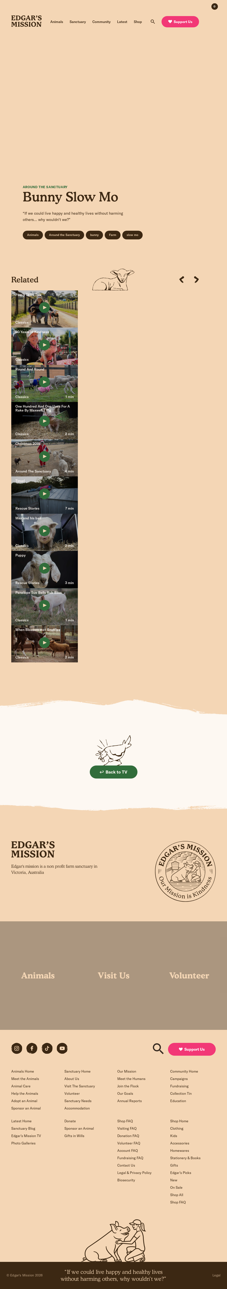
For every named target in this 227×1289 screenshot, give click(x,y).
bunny (94, 235)
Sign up (113, 895)
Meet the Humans (131, 1079)
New (173, 1180)
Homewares (179, 1150)
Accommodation (77, 1108)
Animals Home (22, 1071)
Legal (216, 1275)
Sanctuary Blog (23, 1128)
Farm (112, 235)
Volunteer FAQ (128, 1143)
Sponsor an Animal (26, 1108)
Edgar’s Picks (180, 1172)
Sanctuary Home (77, 1071)
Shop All (176, 1195)
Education (178, 1101)
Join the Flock (128, 1086)
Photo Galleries (23, 1143)
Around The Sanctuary (45, 187)
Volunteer (72, 1093)
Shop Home (179, 1121)
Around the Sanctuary (64, 235)
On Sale (176, 1187)
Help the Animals (24, 1093)
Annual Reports (129, 1101)
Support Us (180, 22)
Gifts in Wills (74, 1136)
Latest (122, 22)
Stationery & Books (185, 1158)
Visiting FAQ (127, 1128)
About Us (71, 1079)
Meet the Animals (25, 1079)
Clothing (176, 1128)
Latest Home (21, 1121)
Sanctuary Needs (77, 1101)
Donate (70, 1121)
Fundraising (179, 1086)
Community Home (184, 1071)
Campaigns (179, 1079)
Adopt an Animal (24, 1101)
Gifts (174, 1165)
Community (101, 22)
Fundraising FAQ (130, 1158)
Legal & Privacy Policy (134, 1172)
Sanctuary (78, 22)
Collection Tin (181, 1093)
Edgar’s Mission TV (26, 1136)
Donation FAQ (128, 1136)
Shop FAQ (125, 1121)
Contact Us (126, 1165)
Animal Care (21, 1086)
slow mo (132, 235)
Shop (138, 22)
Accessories (179, 1143)
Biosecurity (126, 1180)
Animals (56, 22)
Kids (173, 1136)
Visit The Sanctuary (79, 1086)
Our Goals (125, 1093)
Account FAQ (127, 1150)
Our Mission (126, 1071)
